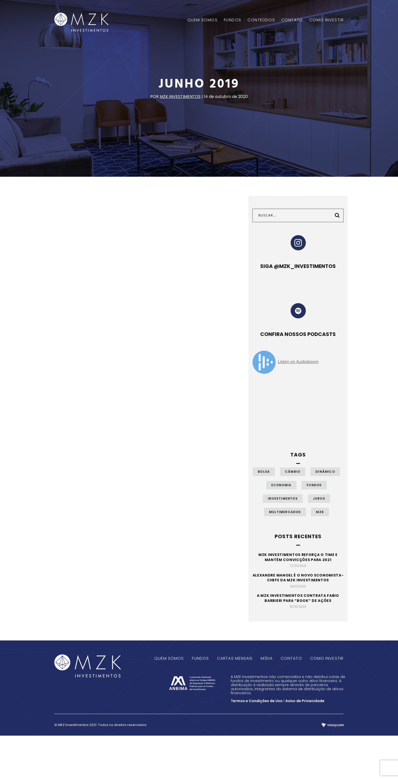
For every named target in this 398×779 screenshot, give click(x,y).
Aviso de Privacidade (304, 701)
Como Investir (326, 658)
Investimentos (283, 498)
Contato (291, 658)
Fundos (314, 485)
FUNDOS (232, 20)
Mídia (267, 658)
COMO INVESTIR (326, 20)
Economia (281, 485)
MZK (320, 512)
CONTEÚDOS (261, 20)
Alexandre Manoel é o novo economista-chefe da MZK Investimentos (298, 578)
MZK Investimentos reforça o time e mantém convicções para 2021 (298, 557)
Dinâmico (325, 471)
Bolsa (264, 471)
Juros (319, 498)
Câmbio (292, 471)
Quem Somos (169, 658)
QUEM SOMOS (202, 20)
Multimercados (285, 512)
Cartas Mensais (235, 658)
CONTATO (292, 20)
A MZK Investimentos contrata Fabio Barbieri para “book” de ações (298, 598)
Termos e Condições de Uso (257, 701)
